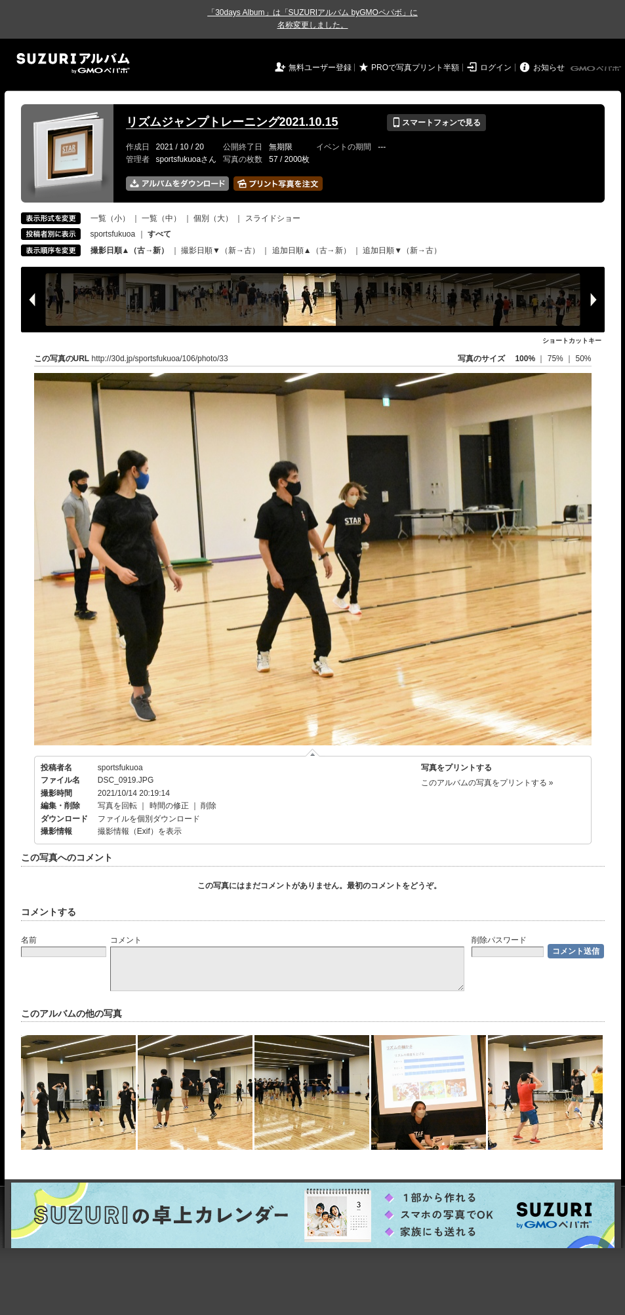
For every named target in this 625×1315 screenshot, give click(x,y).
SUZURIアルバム (73, 63)
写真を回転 (117, 805)
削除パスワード (499, 940)
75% (556, 358)
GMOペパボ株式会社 (597, 68)
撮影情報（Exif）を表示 (140, 831)
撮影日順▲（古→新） (130, 250)
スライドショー (272, 218)
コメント (126, 940)
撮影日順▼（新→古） (220, 250)
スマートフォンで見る (436, 122)
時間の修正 (169, 805)
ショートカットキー (571, 340)
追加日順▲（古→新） (311, 250)
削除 (208, 805)
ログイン (496, 67)
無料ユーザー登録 (320, 67)
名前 (29, 940)
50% (583, 358)
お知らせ (549, 67)
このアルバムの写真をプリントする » (487, 782)
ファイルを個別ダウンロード (149, 818)
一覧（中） (161, 218)
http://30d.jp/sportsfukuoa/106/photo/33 (160, 358)
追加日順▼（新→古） (402, 250)
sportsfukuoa (113, 234)
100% (525, 358)
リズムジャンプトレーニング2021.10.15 (232, 121)
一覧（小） (110, 218)
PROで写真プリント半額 (415, 67)
